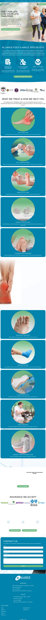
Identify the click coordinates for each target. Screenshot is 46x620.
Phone (4, 549)
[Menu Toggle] (38, 4)
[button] (8, 522)
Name (4, 545)
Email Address (6, 553)
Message (5, 557)
